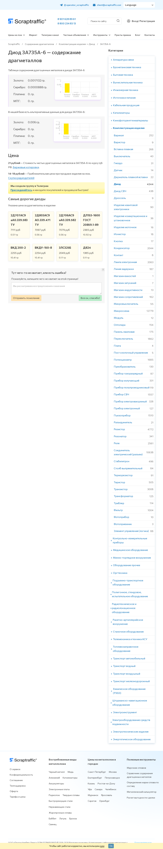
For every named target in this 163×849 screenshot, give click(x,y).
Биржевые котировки (26, 167)
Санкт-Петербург (97, 772)
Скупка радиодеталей (21, 177)
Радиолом (54, 795)
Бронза (73, 818)
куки (102, 845)
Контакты (150, 35)
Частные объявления (74, 35)
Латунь (62, 818)
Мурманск (93, 795)
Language (130, 4)
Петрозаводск (112, 777)
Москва (113, 772)
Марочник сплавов (136, 767)
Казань (91, 783)
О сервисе (15, 769)
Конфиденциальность (21, 774)
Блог (137, 35)
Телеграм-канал (50, 35)
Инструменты (100, 35)
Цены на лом (15, 35)
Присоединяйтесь (21, 189)
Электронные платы (59, 789)
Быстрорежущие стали (61, 801)
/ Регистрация (146, 20)
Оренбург (104, 801)
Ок (111, 845)
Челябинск (110, 789)
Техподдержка (18, 785)
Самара (98, 789)
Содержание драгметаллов (39, 44)
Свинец (53, 824)
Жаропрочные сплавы (60, 812)
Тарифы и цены (18, 796)
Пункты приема (123, 35)
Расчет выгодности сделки (141, 797)
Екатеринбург (95, 777)
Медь (71, 772)
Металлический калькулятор (141, 791)
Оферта (14, 791)
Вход (135, 20)
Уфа (90, 789)
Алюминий (54, 777)
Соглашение (16, 780)
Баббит (52, 818)
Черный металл (57, 772)
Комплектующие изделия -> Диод (77, 44)
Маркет (33, 35)
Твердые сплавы (71, 795)
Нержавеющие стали (59, 807)
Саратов (92, 801)
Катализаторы (70, 777)
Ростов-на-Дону (106, 783)
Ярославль (106, 795)
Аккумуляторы (56, 783)
